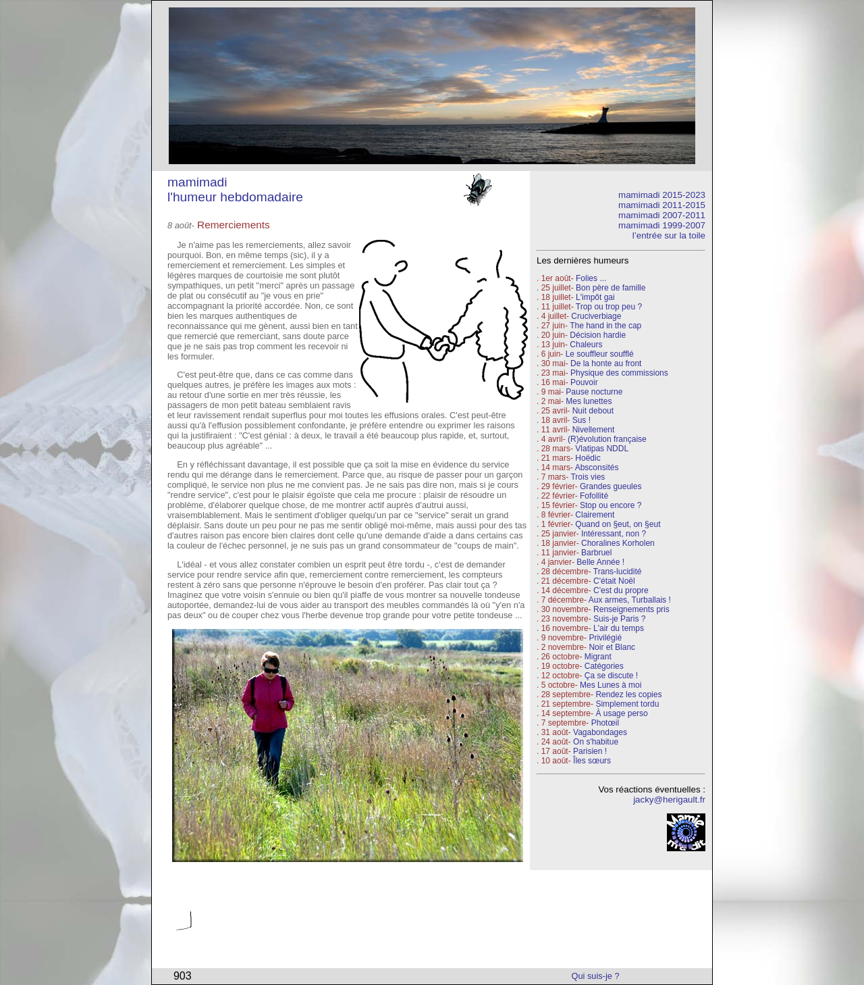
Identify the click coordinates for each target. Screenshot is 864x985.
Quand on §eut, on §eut (617, 524)
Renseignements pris (631, 609)
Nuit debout (593, 410)
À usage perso (621, 713)
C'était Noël (614, 581)
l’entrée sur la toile (668, 235)
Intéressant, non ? (613, 533)
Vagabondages (600, 732)
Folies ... (591, 278)
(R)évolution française (607, 439)
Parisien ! (590, 751)
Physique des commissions (619, 373)
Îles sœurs (592, 760)
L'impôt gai (595, 297)
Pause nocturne (594, 392)
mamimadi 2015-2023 (661, 195)
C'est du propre (621, 590)
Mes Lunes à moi (610, 685)
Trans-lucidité (617, 571)
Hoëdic (587, 458)
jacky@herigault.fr (669, 799)
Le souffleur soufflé (600, 354)
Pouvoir (584, 382)
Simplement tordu (627, 704)
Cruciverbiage (596, 316)
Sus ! (581, 420)
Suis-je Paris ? (619, 619)
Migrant (598, 656)
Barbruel (596, 552)
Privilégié (605, 637)
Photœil (605, 723)
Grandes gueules (610, 486)
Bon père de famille (610, 288)
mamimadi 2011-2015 (661, 205)
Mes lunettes (589, 401)
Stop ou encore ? (610, 505)
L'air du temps (618, 628)
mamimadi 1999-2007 (661, 225)
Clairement (594, 515)
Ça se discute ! (611, 675)
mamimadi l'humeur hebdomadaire (235, 189)
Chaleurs (586, 344)
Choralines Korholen (618, 543)
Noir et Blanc (612, 647)
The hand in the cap (605, 325)
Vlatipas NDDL (601, 448)
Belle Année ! (600, 562)
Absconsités (597, 467)
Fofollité (594, 496)
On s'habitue (595, 742)
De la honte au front (605, 363)
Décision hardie (598, 335)
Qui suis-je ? (596, 976)
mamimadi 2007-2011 (661, 215)
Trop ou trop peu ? (609, 306)
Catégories (602, 666)
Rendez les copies (628, 694)
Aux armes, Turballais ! (630, 600)
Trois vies (587, 477)
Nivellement (593, 429)
